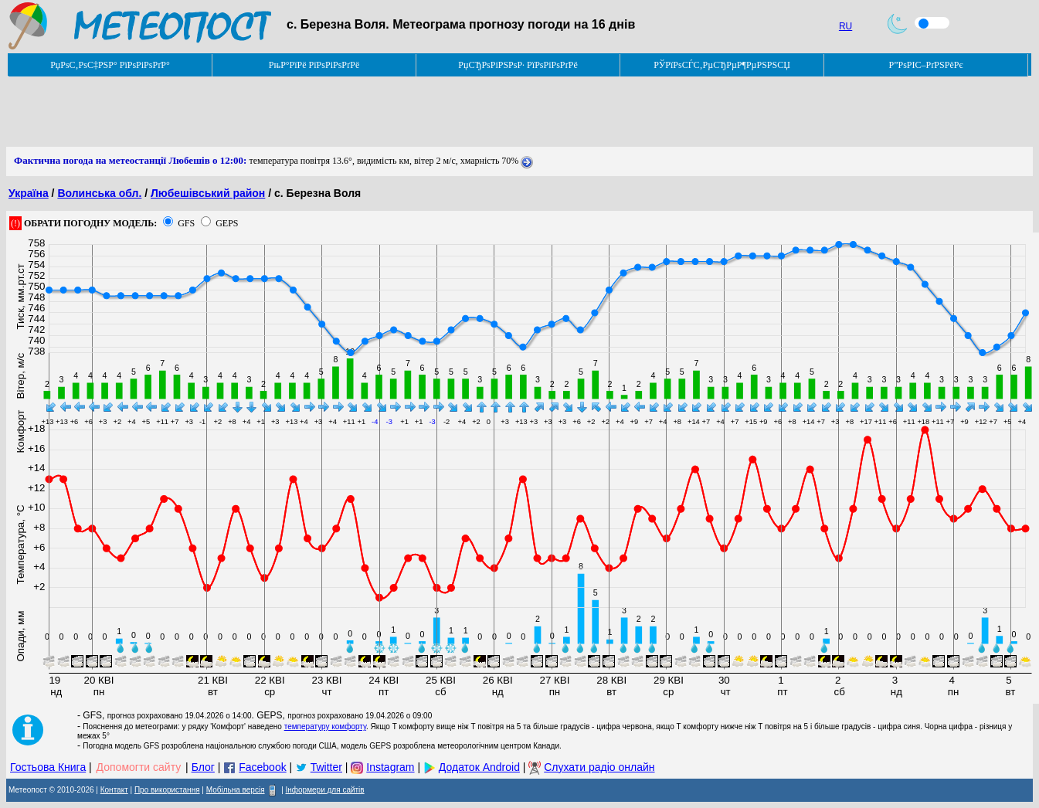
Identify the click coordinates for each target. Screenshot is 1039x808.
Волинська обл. (99, 193)
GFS (186, 223)
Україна (28, 193)
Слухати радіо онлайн (599, 767)
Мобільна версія (235, 790)
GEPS (227, 223)
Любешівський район (208, 193)
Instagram (390, 767)
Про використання (167, 790)
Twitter (326, 767)
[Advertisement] (287, 112)
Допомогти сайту (139, 767)
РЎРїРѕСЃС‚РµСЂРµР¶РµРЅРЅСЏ (722, 64)
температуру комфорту (325, 726)
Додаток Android (479, 767)
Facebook (262, 767)
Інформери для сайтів (325, 790)
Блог (203, 767)
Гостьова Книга (48, 767)
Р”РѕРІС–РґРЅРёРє (925, 64)
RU (845, 26)
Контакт (114, 790)
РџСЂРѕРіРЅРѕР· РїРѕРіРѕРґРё (517, 64)
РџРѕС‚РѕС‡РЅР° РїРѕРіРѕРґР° (110, 64)
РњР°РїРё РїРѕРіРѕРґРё (314, 64)
